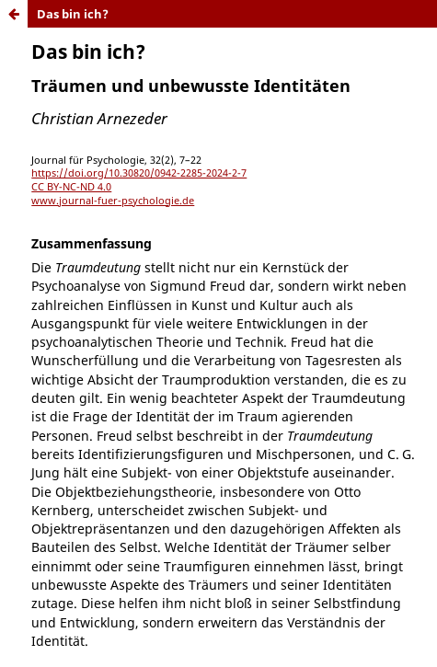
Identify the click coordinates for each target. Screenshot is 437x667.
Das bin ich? (73, 14)
